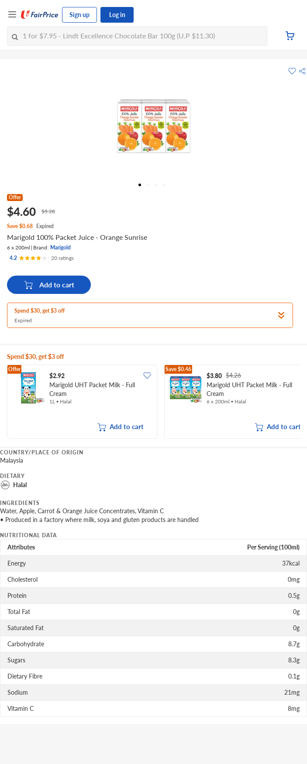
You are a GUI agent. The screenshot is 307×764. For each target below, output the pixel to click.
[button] (302, 71)
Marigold (60, 247)
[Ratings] (41, 258)
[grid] (153, 402)
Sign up (79, 14)
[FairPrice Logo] (40, 15)
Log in (117, 14)
